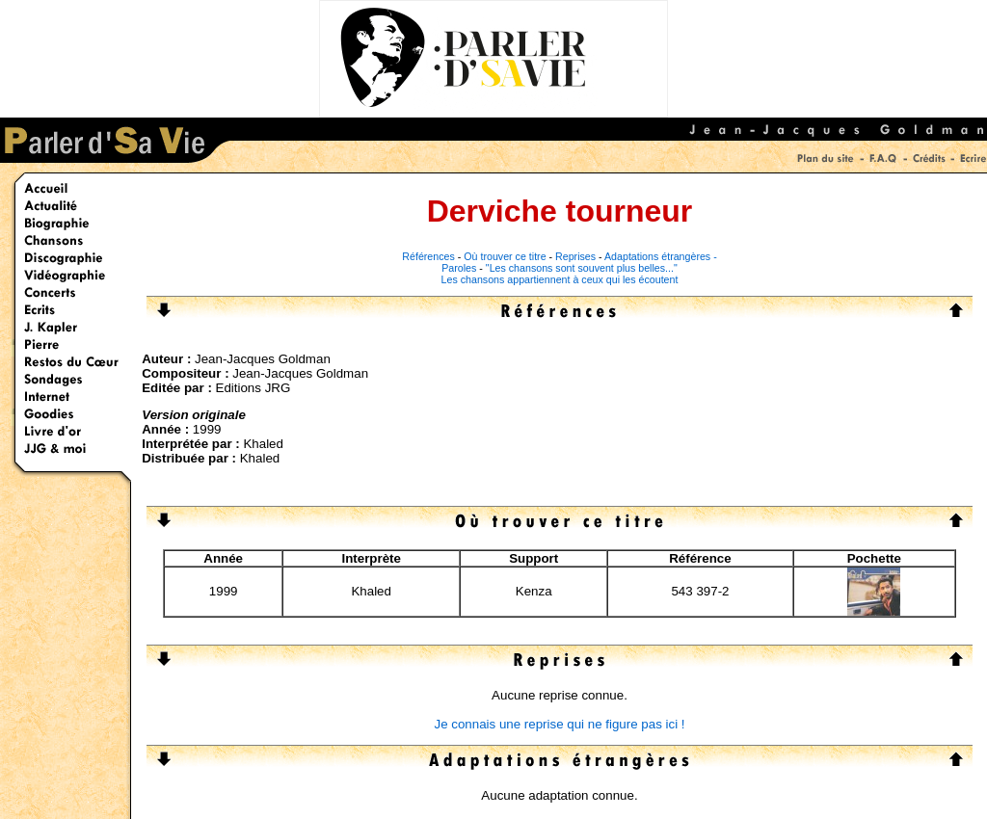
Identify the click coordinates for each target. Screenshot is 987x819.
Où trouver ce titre (505, 256)
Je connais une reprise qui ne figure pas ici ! (559, 724)
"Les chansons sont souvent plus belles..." (582, 268)
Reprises (575, 256)
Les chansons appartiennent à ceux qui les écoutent (560, 279)
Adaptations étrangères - (660, 256)
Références (428, 256)
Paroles (458, 268)
